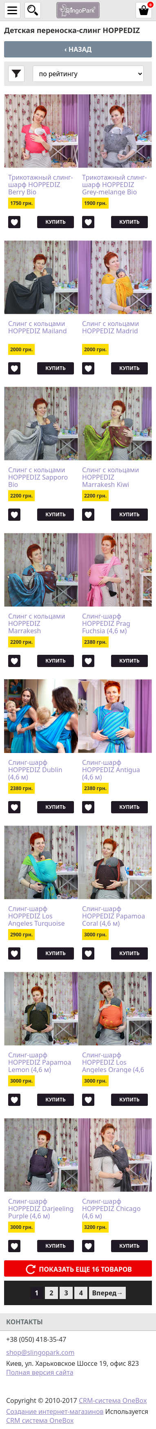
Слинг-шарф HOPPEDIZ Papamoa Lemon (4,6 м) (39, 1062)
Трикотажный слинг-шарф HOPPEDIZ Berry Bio (40, 185)
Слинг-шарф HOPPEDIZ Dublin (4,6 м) (35, 770)
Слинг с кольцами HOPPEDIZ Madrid (110, 327)
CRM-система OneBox (113, 1400)
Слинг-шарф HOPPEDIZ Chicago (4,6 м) (111, 1209)
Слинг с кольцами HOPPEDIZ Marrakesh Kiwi (110, 477)
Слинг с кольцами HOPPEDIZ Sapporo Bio (38, 477)
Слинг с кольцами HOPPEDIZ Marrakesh (36, 623)
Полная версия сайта (40, 1372)
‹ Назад (78, 49)
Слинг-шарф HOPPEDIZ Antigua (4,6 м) (111, 770)
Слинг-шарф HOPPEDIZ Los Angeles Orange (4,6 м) (113, 1062)
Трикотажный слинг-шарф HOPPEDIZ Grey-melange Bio (114, 185)
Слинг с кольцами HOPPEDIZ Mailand (37, 327)
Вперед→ (107, 1292)
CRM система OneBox (40, 1420)
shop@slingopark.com (40, 1352)
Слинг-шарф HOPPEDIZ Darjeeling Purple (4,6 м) (41, 1209)
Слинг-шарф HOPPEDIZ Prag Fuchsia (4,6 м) (106, 623)
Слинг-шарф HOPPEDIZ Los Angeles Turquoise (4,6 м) (36, 916)
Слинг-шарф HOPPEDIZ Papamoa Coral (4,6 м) (113, 916)
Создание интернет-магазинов (54, 1411)
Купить (55, 221)
